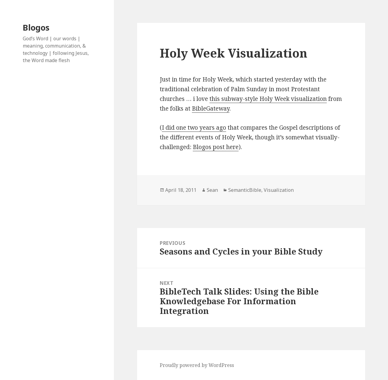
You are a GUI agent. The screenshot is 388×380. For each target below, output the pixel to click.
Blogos (36, 27)
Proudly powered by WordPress (197, 365)
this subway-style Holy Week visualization (268, 99)
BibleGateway (210, 108)
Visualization (279, 190)
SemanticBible (244, 190)
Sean (212, 190)
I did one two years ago (194, 128)
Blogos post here (216, 147)
